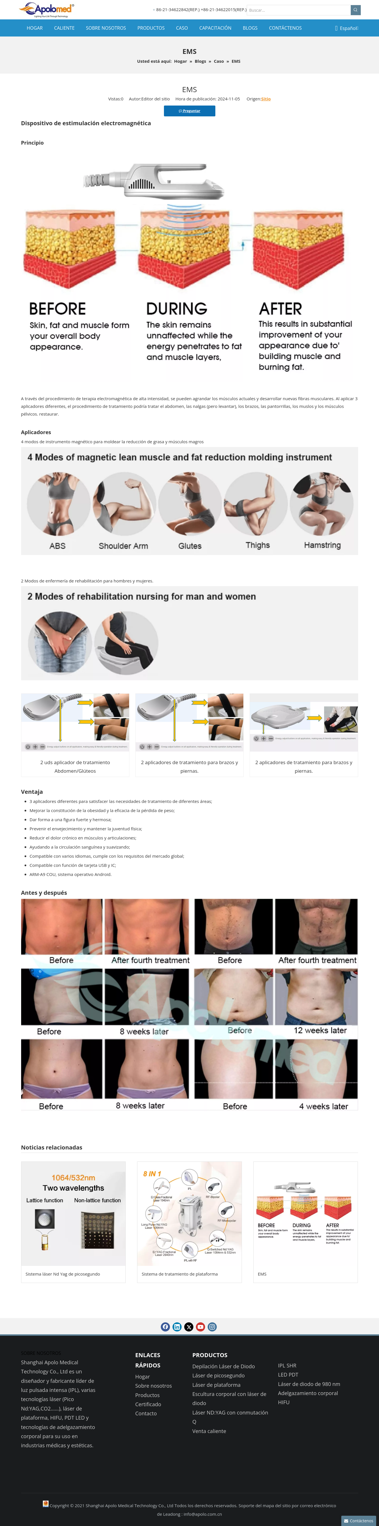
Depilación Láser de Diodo (223, 1366)
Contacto (146, 1413)
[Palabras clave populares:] (356, 10)
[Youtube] (200, 1326)
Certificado (148, 1404)
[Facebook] (165, 1326)
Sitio (266, 99)
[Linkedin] (177, 1326)
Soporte (246, 1505)
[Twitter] (188, 1326)
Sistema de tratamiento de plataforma (180, 1274)
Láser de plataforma (216, 1384)
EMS (262, 1274)
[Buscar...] (299, 10)
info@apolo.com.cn (203, 1514)
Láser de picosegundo (218, 1375)
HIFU (284, 1402)
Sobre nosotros (153, 1385)
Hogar (142, 1376)
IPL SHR (287, 1365)
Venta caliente (209, 1431)
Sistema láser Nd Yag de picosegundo (63, 1274)
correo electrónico (318, 1505)
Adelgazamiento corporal (308, 1393)
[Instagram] (212, 1326)
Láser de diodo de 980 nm (309, 1384)
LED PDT (288, 1374)
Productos (147, 1395)
